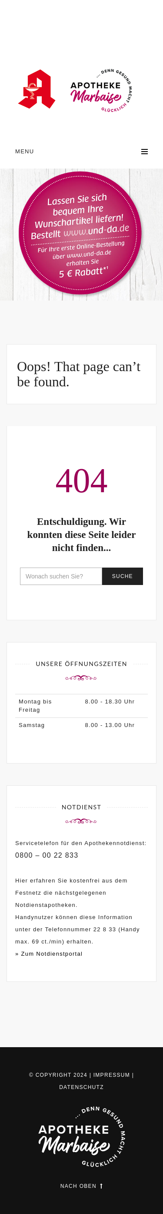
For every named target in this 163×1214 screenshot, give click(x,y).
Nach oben (81, 1186)
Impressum (111, 1075)
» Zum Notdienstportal (49, 953)
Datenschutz (81, 1087)
